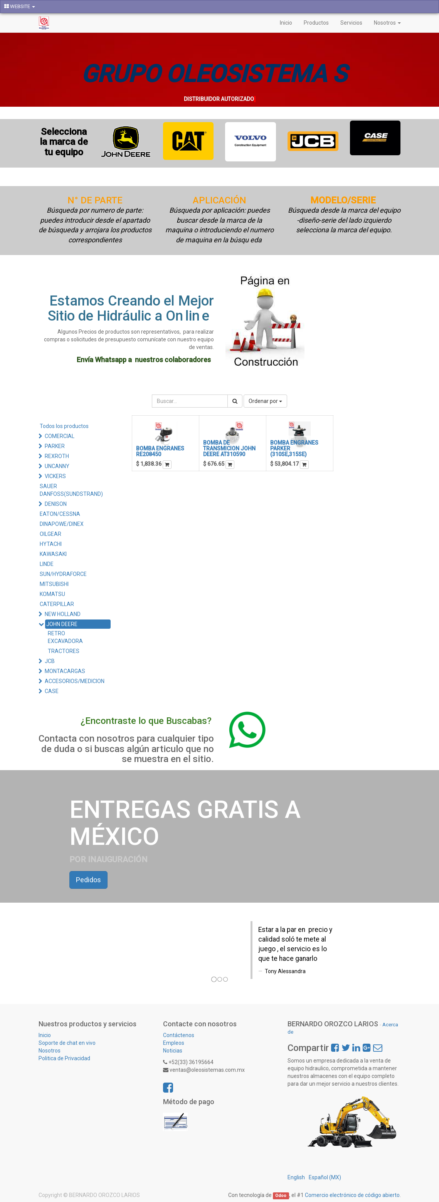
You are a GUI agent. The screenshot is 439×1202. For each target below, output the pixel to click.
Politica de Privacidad (65, 1058)
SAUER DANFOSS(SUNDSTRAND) (71, 490)
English (296, 1177)
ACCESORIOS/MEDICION (74, 681)
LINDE (47, 564)
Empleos (173, 1043)
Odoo (280, 1195)
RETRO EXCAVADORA (65, 637)
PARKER (55, 446)
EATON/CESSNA (60, 514)
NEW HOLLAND (63, 614)
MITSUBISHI (54, 584)
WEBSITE (19, 6)
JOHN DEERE (61, 624)
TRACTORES (63, 651)
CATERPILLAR (57, 604)
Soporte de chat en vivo (67, 1043)
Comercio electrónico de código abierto (352, 1195)
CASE (52, 691)
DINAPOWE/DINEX (62, 524)
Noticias (172, 1051)
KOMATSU (52, 594)
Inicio (45, 1035)
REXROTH (57, 456)
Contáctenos (178, 1035)
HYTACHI (51, 544)
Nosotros (50, 1051)
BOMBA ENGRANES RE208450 (160, 451)
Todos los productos (64, 426)
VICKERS (55, 476)
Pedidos (88, 880)
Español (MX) (325, 1177)
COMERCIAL (59, 436)
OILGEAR (50, 534)
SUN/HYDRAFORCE (63, 574)
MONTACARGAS (65, 671)
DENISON (56, 504)
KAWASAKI (53, 554)
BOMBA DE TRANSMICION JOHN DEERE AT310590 (229, 449)
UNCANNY (57, 466)
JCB (50, 661)
